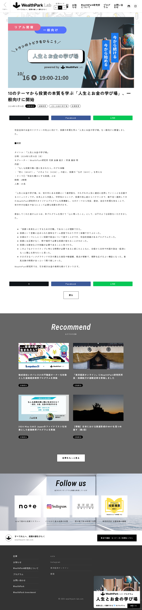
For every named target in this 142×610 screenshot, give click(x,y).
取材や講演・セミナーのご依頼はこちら (117, 538)
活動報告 (30, 106)
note (52, 556)
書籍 (52, 573)
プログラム (107, 6)
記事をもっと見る (71, 458)
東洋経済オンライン (59, 567)
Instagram (55, 562)
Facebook (71, 118)
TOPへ (5, 6)
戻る (71, 295)
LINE (112, 118)
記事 (68, 6)
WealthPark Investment (24, 592)
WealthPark (18, 586)
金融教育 (42, 106)
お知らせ (75, 6)
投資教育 (75, 106)
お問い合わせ (118, 6)
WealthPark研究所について (91, 6)
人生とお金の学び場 (59, 106)
